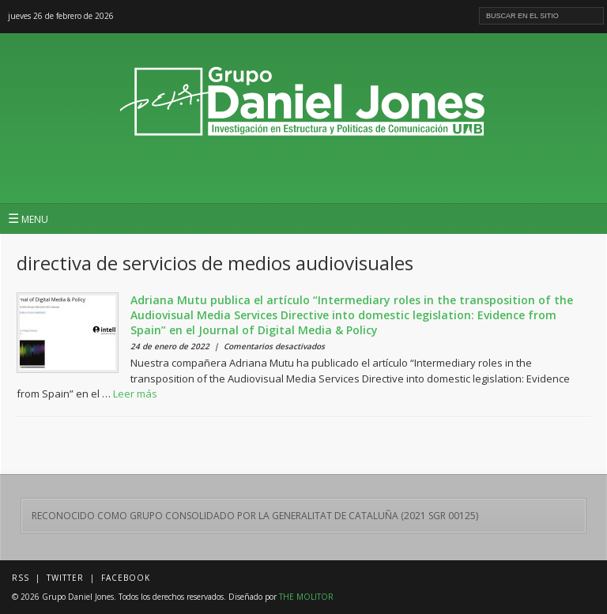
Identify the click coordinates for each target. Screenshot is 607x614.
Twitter (65, 577)
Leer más (135, 393)
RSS (20, 577)
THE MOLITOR (306, 596)
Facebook (125, 577)
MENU (28, 218)
